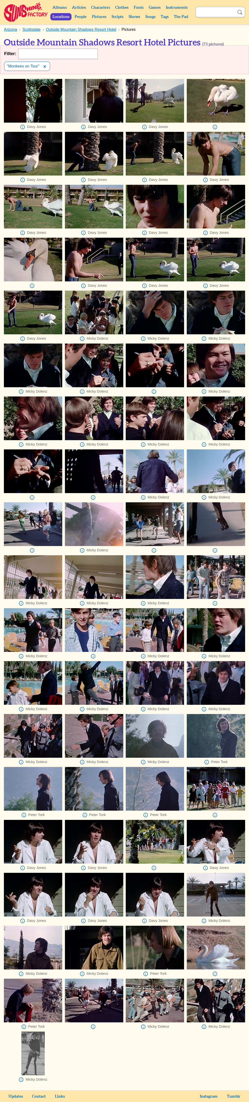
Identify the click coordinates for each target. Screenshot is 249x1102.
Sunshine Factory (26, 12)
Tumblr (233, 1096)
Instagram (209, 1096)
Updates (16, 1096)
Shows (134, 17)
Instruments (176, 7)
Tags (165, 17)
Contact (39, 1096)
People (81, 17)
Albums (60, 7)
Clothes (121, 7)
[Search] (215, 12)
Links (60, 1096)
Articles (79, 7)
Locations (61, 17)
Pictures (99, 17)
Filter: (10, 53)
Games (154, 7)
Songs (150, 17)
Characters (100, 7)
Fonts (138, 7)
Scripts (117, 17)
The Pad (181, 17)
